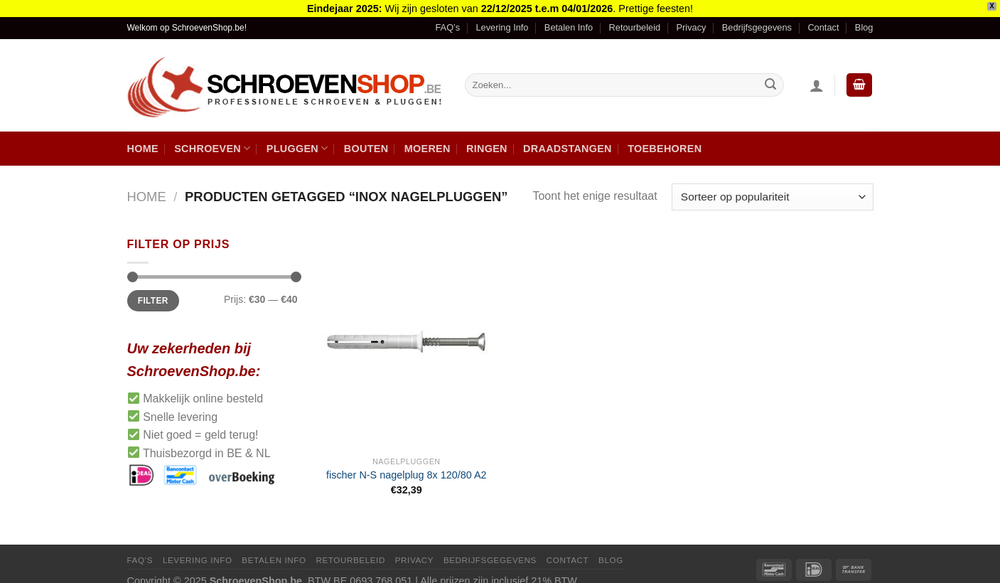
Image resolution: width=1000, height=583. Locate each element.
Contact (823, 21)
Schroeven (212, 141)
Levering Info (501, 21)
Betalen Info (568, 21)
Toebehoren (664, 141)
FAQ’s (447, 21)
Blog (864, 21)
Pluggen (297, 141)
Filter (153, 294)
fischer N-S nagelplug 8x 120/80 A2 (406, 468)
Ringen (486, 141)
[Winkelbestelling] (772, 190)
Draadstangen (567, 141)
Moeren (427, 141)
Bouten (366, 141)
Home (142, 141)
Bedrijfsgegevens (757, 21)
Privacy (691, 21)
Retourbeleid (635, 21)
